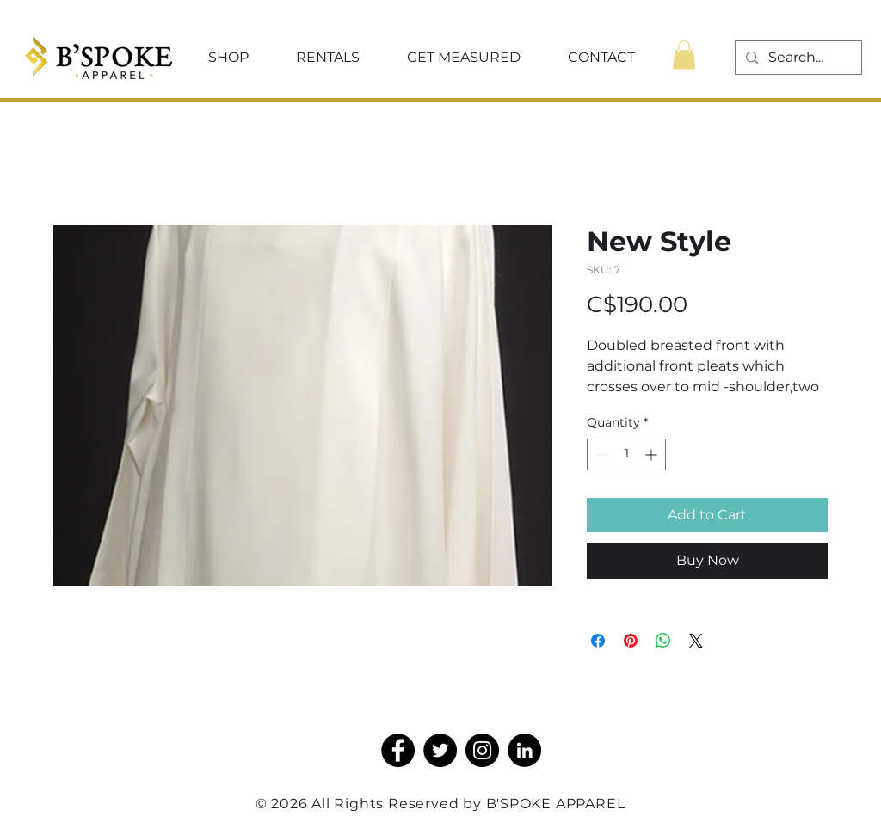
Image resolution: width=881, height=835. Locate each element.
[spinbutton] (626, 454)
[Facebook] (398, 750)
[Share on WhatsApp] (663, 640)
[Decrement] (600, 454)
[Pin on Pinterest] (630, 640)
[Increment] (652, 454)
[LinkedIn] (524, 750)
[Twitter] (440, 750)
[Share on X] (696, 640)
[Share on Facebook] (598, 640)
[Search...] (796, 57)
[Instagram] (482, 750)
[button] (228, 57)
